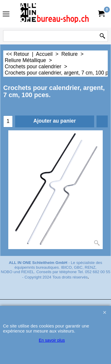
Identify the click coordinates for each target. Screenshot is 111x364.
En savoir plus (52, 340)
